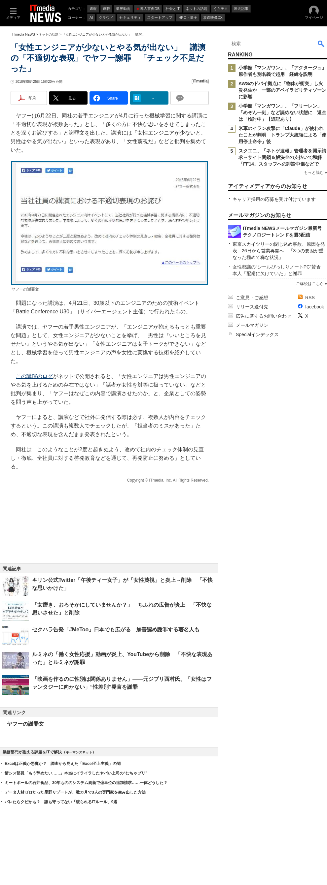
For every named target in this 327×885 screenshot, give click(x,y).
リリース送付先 (252, 306)
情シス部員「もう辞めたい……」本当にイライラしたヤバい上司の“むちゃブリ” (76, 773)
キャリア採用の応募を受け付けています (274, 199)
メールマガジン (252, 325)
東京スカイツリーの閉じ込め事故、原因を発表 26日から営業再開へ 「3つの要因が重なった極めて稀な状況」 (279, 250)
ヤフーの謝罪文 (25, 724)
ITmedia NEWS (23, 34)
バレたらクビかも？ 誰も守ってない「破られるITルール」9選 (61, 802)
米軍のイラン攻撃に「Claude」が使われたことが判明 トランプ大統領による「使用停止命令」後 (282, 135)
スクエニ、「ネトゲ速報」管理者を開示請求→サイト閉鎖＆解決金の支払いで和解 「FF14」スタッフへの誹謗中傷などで (282, 157)
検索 (321, 43)
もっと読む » (315, 172)
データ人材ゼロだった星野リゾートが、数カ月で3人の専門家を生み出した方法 (75, 792)
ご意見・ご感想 (252, 297)
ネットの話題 (48, 34)
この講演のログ (34, 376)
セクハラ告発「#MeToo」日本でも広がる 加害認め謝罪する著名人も (116, 629)
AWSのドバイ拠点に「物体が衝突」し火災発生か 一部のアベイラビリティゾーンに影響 (282, 90)
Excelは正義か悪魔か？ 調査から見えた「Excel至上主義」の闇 (63, 763)
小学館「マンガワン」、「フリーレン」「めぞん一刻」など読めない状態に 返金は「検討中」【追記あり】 (282, 112)
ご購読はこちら (310, 283)
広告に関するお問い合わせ (263, 316)
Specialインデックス (257, 334)
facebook (314, 306)
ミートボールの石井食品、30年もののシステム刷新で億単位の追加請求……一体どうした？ (86, 782)
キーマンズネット (79, 752)
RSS (310, 297)
